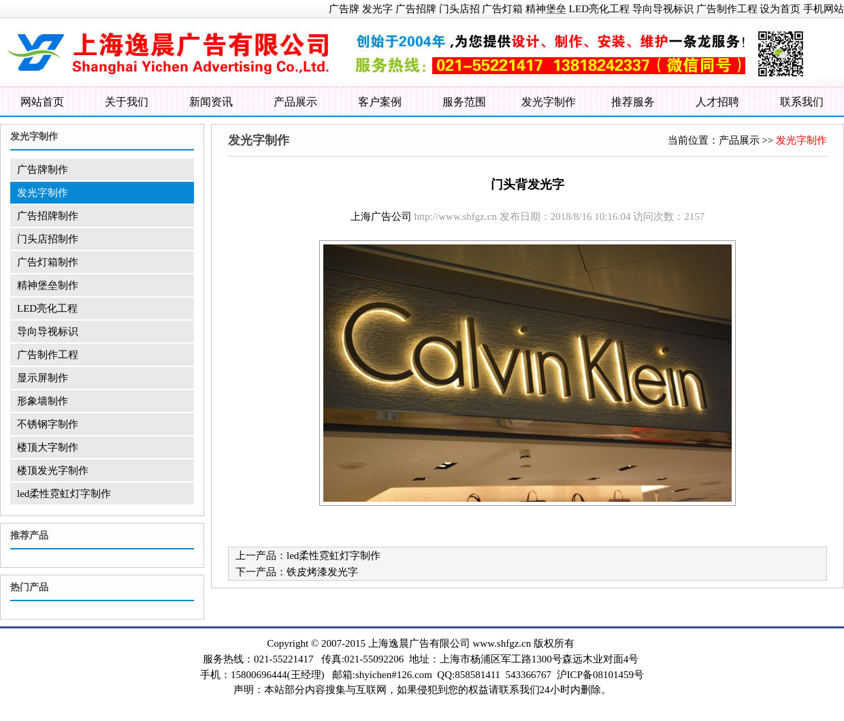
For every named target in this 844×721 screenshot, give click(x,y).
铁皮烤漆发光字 (322, 571)
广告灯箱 (502, 8)
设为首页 (780, 8)
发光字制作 (548, 102)
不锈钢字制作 (47, 424)
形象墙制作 (42, 401)
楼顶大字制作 (47, 447)
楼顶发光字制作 (52, 470)
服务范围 (464, 102)
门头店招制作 (47, 239)
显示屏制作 (42, 377)
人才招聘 (717, 102)
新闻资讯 (211, 102)
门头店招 (459, 8)
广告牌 (344, 8)
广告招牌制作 (47, 215)
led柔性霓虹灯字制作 (64, 493)
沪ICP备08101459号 (600, 674)
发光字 (377, 8)
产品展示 (295, 102)
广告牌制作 (42, 169)
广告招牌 (415, 8)
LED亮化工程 (599, 8)
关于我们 (126, 102)
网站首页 (42, 102)
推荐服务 (633, 102)
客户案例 (380, 102)
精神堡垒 (545, 8)
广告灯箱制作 (47, 262)
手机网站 (823, 8)
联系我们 (802, 102)
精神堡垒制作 (47, 285)
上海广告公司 (381, 216)
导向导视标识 (663, 8)
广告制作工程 (727, 8)
